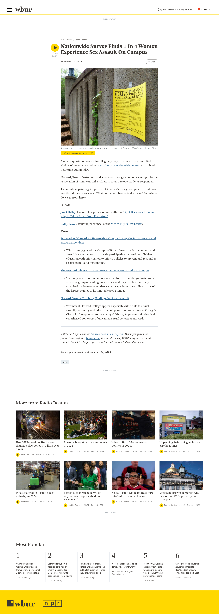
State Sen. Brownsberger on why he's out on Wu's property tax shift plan (179, 496)
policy (65, 362)
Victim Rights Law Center (126, 224)
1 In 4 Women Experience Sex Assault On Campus (105, 270)
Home (63, 40)
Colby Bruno (68, 224)
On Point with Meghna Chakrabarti (122, 573)
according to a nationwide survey (118, 165)
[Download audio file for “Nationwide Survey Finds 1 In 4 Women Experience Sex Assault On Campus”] (53, 53)
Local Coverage (23, 578)
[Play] (18, 455)
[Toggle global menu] (9, 10)
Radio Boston (81, 40)
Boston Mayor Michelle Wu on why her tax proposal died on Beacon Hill (82, 496)
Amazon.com (93, 338)
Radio (69, 40)
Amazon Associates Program (107, 334)
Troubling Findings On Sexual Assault (95, 298)
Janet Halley (68, 212)
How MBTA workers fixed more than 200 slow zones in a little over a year (37, 446)
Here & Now (148, 581)
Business (25, 502)
